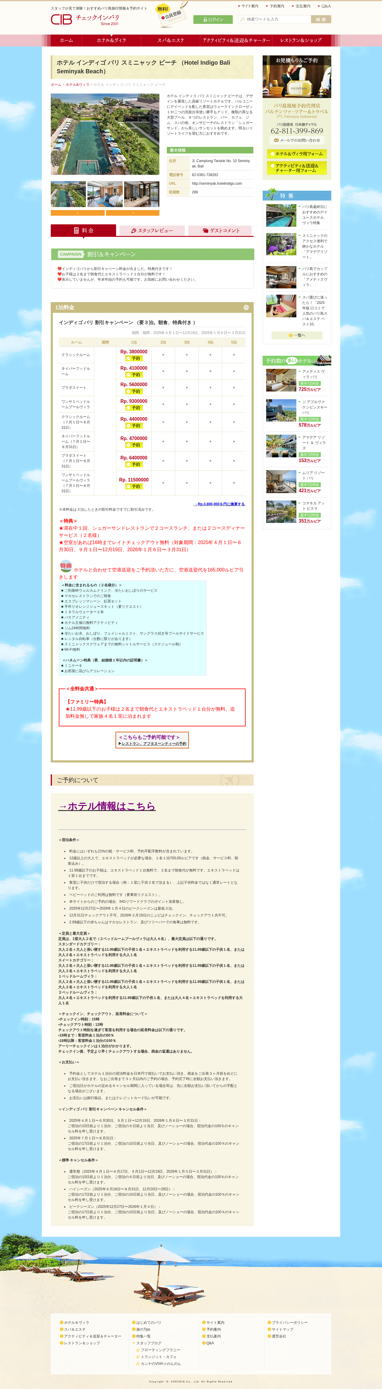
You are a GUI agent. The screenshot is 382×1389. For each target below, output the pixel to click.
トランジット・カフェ (159, 1357)
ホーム (66, 40)
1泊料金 (64, 307)
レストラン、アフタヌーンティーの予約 (154, 744)
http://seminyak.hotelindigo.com (217, 183)
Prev (78, 213)
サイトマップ (282, 1329)
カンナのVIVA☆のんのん (161, 1364)
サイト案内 (248, 6)
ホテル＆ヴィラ (111, 40)
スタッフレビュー (151, 231)
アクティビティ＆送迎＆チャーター (236, 40)
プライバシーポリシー (290, 1322)
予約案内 (275, 6)
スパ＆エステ (170, 40)
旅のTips (143, 1329)
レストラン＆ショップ (301, 40)
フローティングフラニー (160, 1350)
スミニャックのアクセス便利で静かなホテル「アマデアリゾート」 (314, 246)
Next (132, 213)
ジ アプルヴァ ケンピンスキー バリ (314, 407)
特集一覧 (143, 1336)
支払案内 (301, 6)
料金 (84, 231)
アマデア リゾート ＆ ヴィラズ (314, 442)
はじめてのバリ (148, 1322)
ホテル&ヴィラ (78, 85)
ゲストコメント (218, 231)
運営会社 (279, 1336)
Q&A (324, 6)
